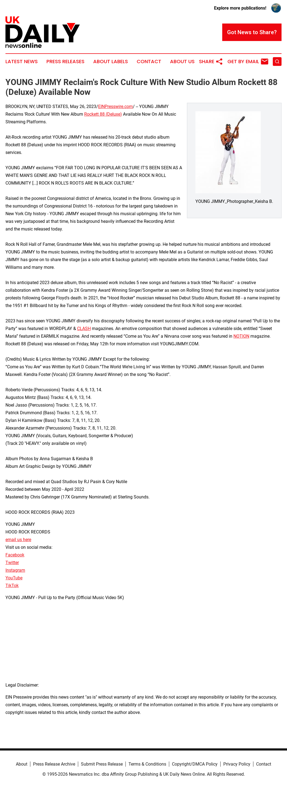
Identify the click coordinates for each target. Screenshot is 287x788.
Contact (149, 62)
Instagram (15, 570)
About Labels (110, 62)
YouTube (13, 577)
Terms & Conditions (147, 764)
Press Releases (65, 62)
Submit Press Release (102, 764)
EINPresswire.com (115, 106)
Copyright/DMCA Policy (195, 764)
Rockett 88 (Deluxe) (103, 114)
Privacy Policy (236, 764)
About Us (182, 62)
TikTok (12, 585)
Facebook (14, 555)
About (21, 764)
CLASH (84, 328)
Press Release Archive (54, 764)
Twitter (12, 562)
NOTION (241, 336)
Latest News (21, 62)
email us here (18, 539)
